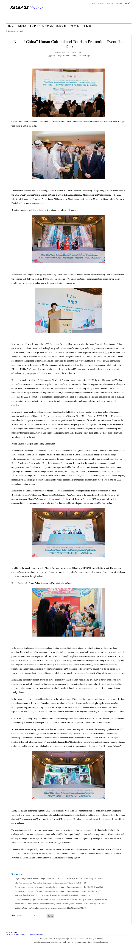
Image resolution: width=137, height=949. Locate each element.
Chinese (66, 56)
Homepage (11, 31)
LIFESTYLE (48, 26)
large (60, 56)
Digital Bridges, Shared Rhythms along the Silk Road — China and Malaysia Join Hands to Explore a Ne (53, 879)
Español (110, 3)
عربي (127, 3)
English (92, 3)
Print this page (84, 56)
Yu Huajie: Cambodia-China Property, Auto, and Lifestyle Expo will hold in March (45, 908)
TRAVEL (74, 26)
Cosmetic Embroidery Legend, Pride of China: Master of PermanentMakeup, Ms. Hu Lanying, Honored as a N (55, 900)
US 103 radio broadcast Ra (15, 934)
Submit (50, 916)
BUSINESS (35, 26)
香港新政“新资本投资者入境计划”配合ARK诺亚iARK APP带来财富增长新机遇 (46, 895)
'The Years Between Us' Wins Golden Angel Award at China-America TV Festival (45, 883)
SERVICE (87, 26)
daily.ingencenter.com (42, 942)
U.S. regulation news (34, 934)
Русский (119, 3)
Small (73, 56)
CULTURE (61, 26)
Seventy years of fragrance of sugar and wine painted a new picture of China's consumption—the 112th (53, 887)
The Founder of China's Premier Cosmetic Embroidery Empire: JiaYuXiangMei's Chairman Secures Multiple (55, 904)
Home (11, 26)
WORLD (22, 26)
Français (101, 3)
